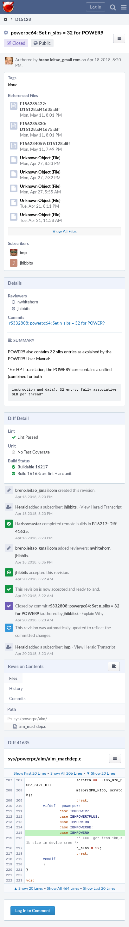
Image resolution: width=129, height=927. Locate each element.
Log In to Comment (32, 910)
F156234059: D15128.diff (45, 143)
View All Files (65, 231)
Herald (21, 507)
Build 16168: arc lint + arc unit (44, 473)
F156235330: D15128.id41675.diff (40, 126)
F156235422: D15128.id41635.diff (40, 106)
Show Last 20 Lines (99, 888)
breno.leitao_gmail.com (60, 60)
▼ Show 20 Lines (101, 773)
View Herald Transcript (101, 507)
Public (45, 43)
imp (23, 252)
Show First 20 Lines (30, 773)
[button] (124, 7)
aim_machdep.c (32, 726)
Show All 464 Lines (63, 888)
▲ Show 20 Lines (28, 888)
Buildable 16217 (32, 467)
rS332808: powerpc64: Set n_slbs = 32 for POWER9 (57, 323)
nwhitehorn (27, 302)
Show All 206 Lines (66, 773)
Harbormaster (28, 524)
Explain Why (92, 613)
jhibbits (26, 263)
